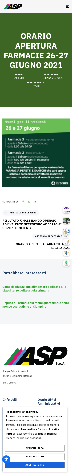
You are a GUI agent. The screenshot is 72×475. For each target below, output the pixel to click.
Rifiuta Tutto (35, 456)
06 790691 (10, 382)
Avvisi (36, 86)
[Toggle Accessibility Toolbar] (6, 459)
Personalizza (35, 448)
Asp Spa (19, 78)
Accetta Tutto (34, 464)
